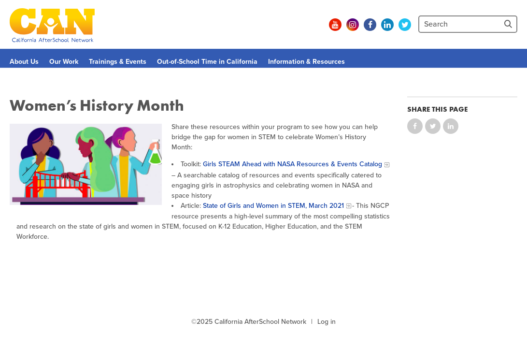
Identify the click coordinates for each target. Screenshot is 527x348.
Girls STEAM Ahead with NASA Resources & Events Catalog (292, 164)
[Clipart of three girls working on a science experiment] (86, 164)
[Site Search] (509, 24)
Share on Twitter (433, 126)
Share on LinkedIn (450, 126)
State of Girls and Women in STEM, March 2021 (273, 206)
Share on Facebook (415, 126)
